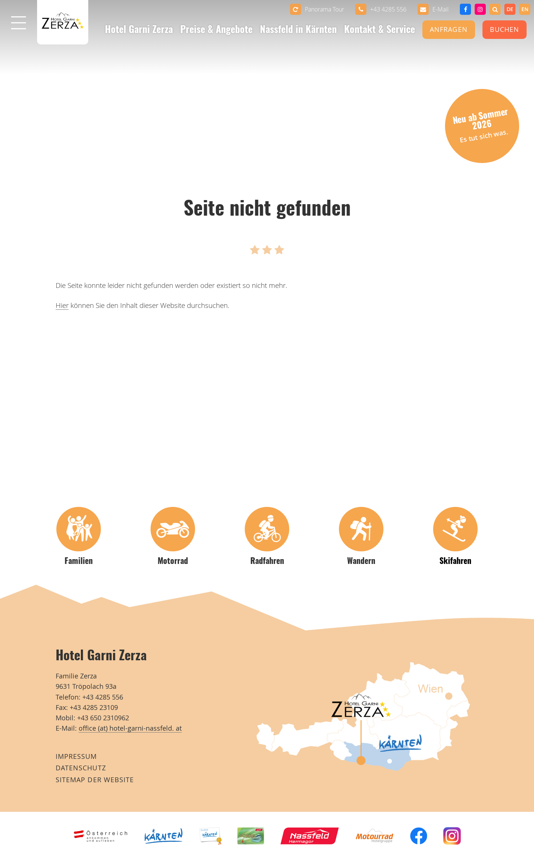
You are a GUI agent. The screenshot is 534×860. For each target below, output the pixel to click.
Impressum (76, 756)
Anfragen (448, 29)
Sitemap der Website (95, 780)
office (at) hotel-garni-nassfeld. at (130, 728)
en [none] (524, 9)
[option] (524, 9)
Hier (62, 305)
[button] (495, 9)
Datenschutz (81, 768)
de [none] (510, 9)
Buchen (504, 29)
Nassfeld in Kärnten (298, 30)
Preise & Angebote (216, 30)
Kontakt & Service (379, 30)
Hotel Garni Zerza (139, 30)
